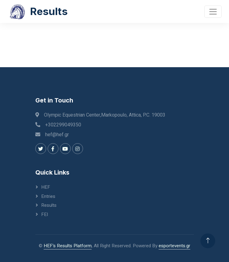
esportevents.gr (174, 245)
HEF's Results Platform (68, 245)
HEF (45, 187)
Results (49, 205)
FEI (44, 214)
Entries (48, 196)
